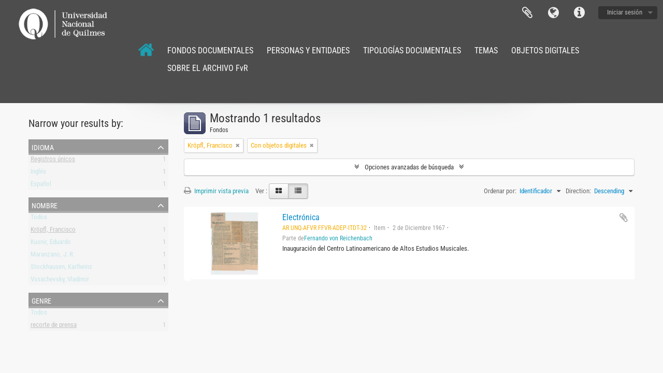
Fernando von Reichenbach (338, 238)
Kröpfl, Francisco (53, 231)
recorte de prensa (54, 327)
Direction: (578, 191)
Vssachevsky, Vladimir (60, 281)
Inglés (38, 173)
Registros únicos (53, 161)
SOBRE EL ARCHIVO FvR (207, 68)
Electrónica (301, 217)
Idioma (553, 13)
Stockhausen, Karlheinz (61, 268)
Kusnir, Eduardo (51, 244)
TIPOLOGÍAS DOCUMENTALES (412, 50)
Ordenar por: (500, 191)
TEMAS (486, 50)
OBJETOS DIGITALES (545, 50)
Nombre (44, 204)
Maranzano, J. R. (53, 256)
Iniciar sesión (624, 12)
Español (41, 186)
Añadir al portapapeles (623, 217)
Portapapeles (527, 13)
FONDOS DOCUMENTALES (210, 50)
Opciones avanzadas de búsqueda (409, 167)
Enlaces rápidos (579, 13)
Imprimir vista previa (216, 191)
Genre (41, 300)
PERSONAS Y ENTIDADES (308, 50)
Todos (39, 219)
